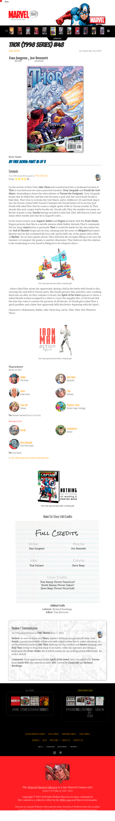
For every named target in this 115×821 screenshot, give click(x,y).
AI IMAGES (35, 748)
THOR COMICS (84, 742)
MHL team (65, 808)
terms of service (62, 755)
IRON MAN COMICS (69, 742)
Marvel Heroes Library (42, 796)
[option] (13, 30)
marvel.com (73, 755)
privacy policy (50, 755)
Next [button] (108, 31)
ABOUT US (66, 748)
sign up (40, 755)
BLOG (45, 748)
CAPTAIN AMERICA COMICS (35, 742)
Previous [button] (6, 31)
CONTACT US (78, 748)
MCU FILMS (54, 748)
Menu (7, 1)
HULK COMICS (53, 742)
